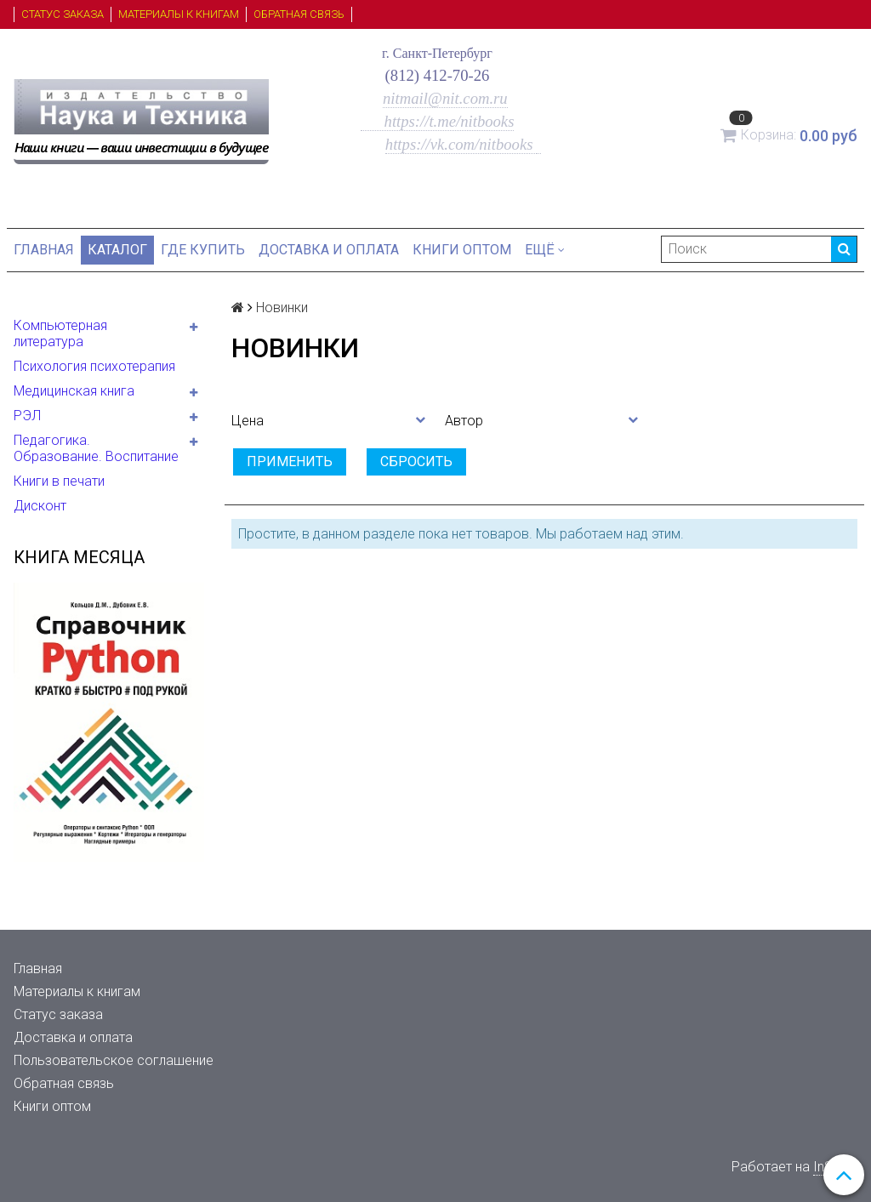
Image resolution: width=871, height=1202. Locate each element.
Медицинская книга (74, 391)
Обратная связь (298, 14)
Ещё (545, 250)
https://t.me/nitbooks (438, 121)
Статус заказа (62, 14)
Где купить (203, 250)
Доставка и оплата (329, 250)
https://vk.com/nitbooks (461, 144)
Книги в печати (59, 481)
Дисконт (40, 506)
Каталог (117, 250)
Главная (44, 250)
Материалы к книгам (178, 14)
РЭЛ (27, 415)
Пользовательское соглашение (113, 1060)
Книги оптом (462, 250)
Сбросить (416, 461)
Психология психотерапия (94, 366)
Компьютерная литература (60, 333)
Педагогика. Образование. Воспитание (96, 448)
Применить (290, 461)
